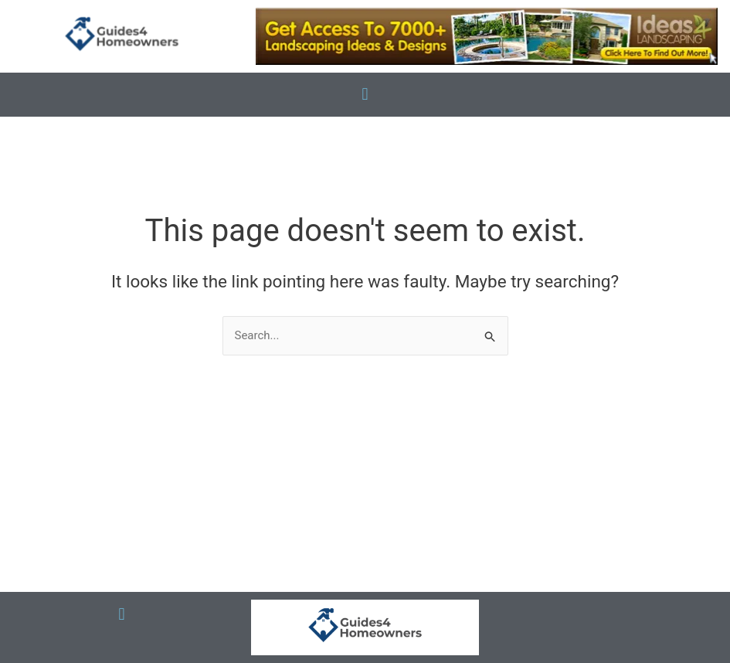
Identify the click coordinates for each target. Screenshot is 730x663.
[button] (365, 94)
